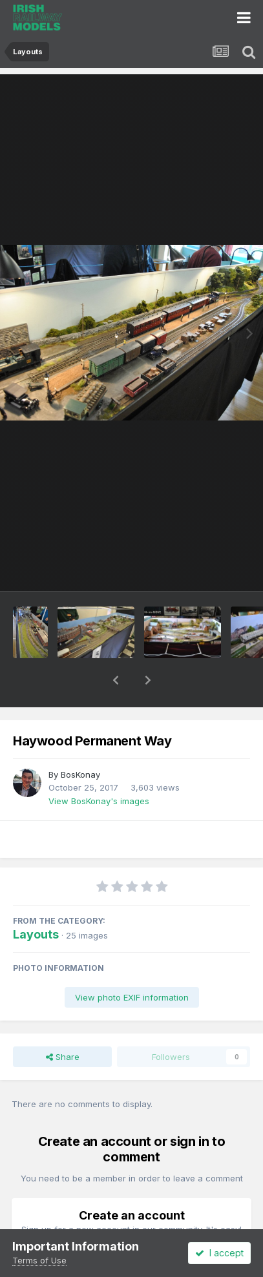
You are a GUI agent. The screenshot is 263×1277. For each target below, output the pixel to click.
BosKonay (80, 741)
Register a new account (131, 1227)
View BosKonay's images (98, 767)
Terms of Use (39, 1260)
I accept (219, 1252)
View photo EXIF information (132, 964)
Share (62, 1023)
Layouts (36, 901)
